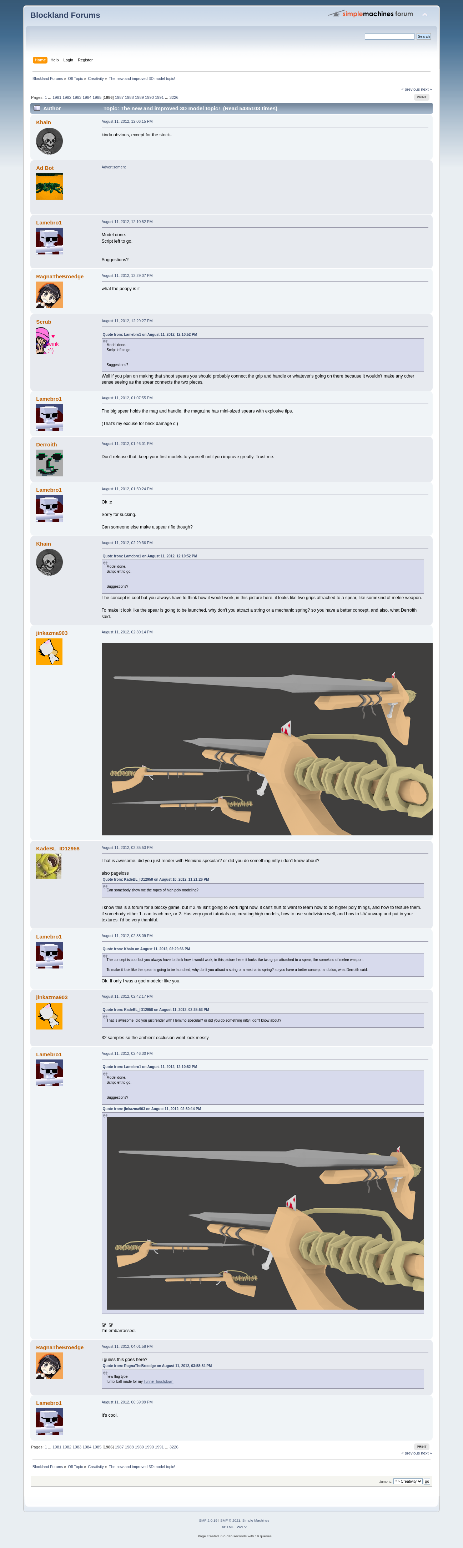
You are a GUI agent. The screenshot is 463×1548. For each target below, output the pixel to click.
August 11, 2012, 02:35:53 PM (127, 847)
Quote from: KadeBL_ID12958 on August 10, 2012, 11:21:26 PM (156, 879)
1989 (139, 97)
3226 (174, 97)
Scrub (43, 322)
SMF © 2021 (230, 1520)
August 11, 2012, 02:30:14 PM (127, 632)
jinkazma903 (51, 633)
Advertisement (114, 167)
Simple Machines (256, 1520)
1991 (159, 97)
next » (426, 89)
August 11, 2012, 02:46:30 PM (127, 1053)
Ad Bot (45, 168)
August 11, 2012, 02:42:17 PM (127, 996)
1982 (66, 97)
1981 (56, 97)
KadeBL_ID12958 (57, 848)
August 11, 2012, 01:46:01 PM (127, 443)
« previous (410, 89)
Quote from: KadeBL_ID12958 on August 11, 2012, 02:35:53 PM (156, 1010)
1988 (129, 97)
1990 (149, 97)
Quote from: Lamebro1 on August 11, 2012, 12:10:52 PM (150, 335)
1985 (96, 97)
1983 (76, 97)
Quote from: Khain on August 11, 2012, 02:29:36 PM (146, 949)
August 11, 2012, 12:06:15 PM (127, 121)
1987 (119, 97)
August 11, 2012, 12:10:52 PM (127, 221)
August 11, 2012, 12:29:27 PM (127, 321)
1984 (86, 97)
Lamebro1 (49, 222)
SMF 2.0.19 (208, 1520)
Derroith (46, 444)
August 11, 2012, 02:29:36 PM (127, 543)
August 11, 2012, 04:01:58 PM (127, 1346)
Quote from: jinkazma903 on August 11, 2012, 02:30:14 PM (152, 1109)
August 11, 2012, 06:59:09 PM (127, 1402)
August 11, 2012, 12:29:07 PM (127, 275)
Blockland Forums (65, 15)
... (50, 97)
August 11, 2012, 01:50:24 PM (127, 489)
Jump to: (385, 1481)
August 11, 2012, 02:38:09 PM (127, 936)
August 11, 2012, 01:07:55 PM (127, 398)
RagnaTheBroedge (60, 276)
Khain (43, 122)
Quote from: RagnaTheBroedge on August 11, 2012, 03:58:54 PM (157, 1366)
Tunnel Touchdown (158, 1381)
